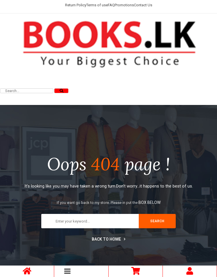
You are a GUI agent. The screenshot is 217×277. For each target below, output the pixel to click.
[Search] (61, 90)
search (157, 221)
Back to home (108, 239)
